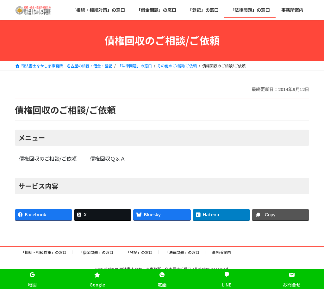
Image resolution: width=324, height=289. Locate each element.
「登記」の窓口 (139, 252)
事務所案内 (221, 252)
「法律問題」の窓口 (182, 252)
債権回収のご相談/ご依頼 (48, 158)
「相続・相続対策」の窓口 (43, 252)
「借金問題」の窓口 (96, 252)
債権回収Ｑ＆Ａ (107, 158)
